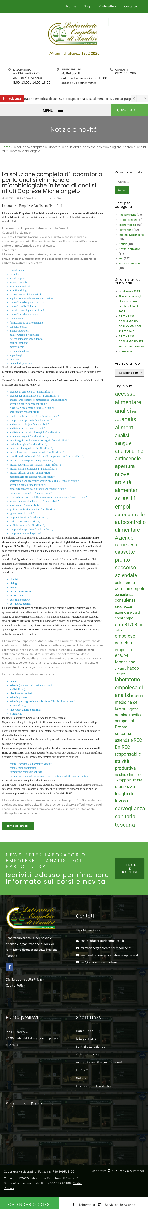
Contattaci (131, 6)
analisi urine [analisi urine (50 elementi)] (129, 451)
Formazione (126, 229)
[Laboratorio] (9, 69)
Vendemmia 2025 (129, 291)
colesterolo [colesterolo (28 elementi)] (125, 582)
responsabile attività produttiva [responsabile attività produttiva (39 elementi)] (128, 761)
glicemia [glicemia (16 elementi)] (120, 668)
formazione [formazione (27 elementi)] (125, 662)
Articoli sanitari (128, 219)
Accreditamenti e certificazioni (99, 1062)
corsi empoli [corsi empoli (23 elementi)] (125, 618)
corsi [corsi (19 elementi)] (136, 612)
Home (6, 147)
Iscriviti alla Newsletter (93, 1086)
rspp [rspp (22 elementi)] (122, 780)
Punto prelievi (71, 69)
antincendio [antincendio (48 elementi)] (128, 458)
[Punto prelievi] (57, 69)
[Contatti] (111, 69)
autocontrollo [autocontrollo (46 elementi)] (130, 514)
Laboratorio (22, 70)
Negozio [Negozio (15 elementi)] (132, 709)
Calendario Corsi (29, 1204)
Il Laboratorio (86, 1039)
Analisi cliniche (127, 214)
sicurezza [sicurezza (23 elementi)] (134, 780)
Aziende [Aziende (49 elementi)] (124, 538)
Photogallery (108, 6)
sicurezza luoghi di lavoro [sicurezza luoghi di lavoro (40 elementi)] (125, 793)
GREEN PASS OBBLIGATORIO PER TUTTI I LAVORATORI (131, 341)
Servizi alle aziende (90, 1046)
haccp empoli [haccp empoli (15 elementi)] (123, 673)
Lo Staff (82, 1070)
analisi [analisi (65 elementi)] (123, 410)
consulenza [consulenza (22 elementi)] (124, 594)
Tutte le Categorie (129, 263)
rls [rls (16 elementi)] (116, 780)
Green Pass (125, 351)
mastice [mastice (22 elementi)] (137, 696)
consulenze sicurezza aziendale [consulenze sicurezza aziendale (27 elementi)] (125, 606)
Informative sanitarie (131, 234)
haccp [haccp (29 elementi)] (133, 668)
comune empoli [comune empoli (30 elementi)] (129, 588)
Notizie (71, 6)
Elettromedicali (127, 224)
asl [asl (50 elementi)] (118, 498)
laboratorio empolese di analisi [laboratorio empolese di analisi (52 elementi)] (129, 687)
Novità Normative (129, 249)
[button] (60, 110)
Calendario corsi (88, 1054)
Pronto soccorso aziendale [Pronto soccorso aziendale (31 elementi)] (124, 733)
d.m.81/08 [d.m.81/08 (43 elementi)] (126, 624)
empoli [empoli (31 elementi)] (121, 649)
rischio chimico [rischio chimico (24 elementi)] (128, 774)
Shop (87, 6)
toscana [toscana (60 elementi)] (125, 824)
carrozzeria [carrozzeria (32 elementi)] (126, 544)
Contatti (121, 70)
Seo (121, 258)
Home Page (84, 1031)
